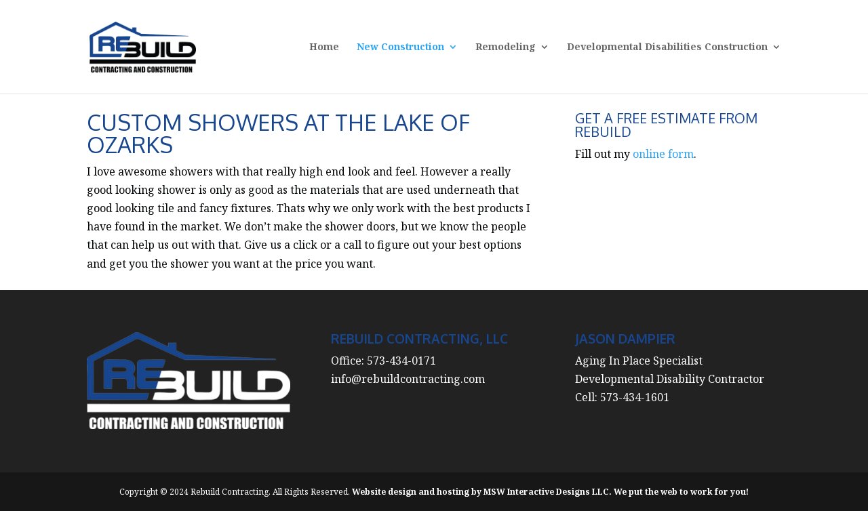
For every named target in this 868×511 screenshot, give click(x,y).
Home (324, 47)
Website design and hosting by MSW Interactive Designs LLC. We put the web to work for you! (550, 491)
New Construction (400, 47)
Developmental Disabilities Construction (667, 47)
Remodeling (505, 47)
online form (663, 153)
